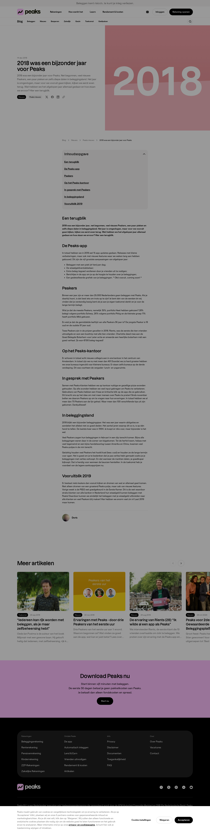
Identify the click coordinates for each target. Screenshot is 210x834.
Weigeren (164, 820)
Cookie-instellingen (141, 820)
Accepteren (184, 820)
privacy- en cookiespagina (82, 825)
